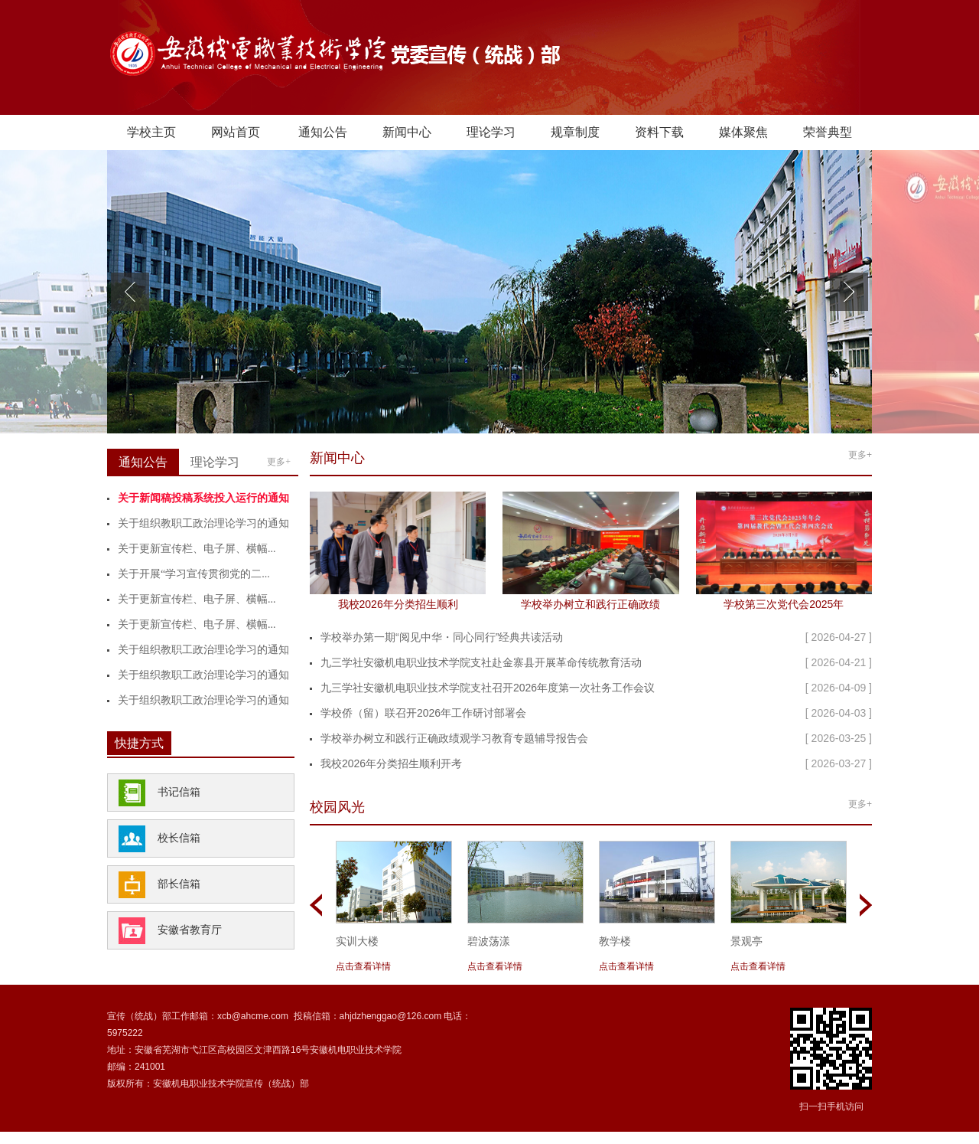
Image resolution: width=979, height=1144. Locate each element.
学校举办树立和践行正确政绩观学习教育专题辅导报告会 (454, 738)
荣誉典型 (827, 132)
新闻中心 (406, 132)
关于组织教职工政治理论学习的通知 (203, 523)
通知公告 (322, 132)
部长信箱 (179, 884)
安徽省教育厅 (190, 930)
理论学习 (491, 132)
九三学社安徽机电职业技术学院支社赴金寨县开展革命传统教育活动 (481, 662)
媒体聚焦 (743, 132)
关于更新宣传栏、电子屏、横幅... (197, 548)
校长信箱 (179, 838)
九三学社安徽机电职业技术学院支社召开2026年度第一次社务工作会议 (487, 687)
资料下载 (659, 132)
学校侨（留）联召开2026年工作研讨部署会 (423, 713)
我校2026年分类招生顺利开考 (391, 763)
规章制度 (575, 132)
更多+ (279, 461)
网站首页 (235, 132)
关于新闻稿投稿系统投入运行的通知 (203, 498)
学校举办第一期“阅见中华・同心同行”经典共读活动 (441, 637)
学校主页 (151, 132)
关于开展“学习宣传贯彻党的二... (194, 574)
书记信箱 (179, 792)
